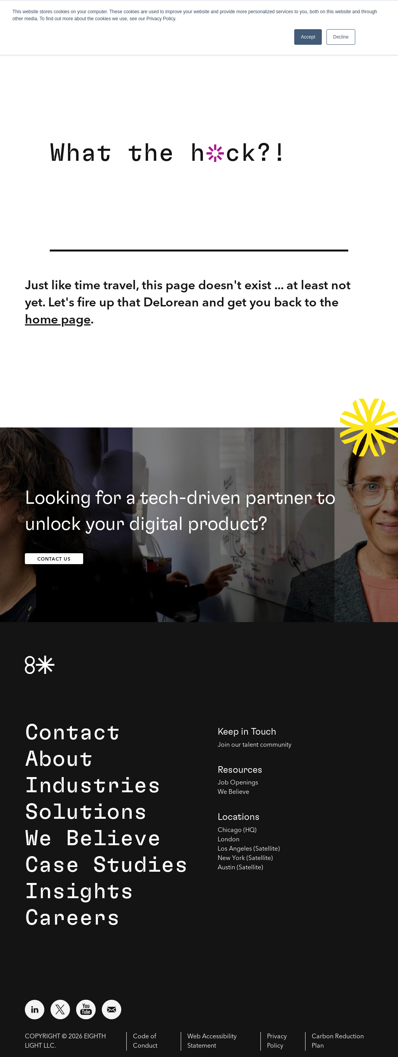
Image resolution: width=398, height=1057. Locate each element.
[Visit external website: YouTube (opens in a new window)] (86, 1009)
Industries (93, 786)
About (59, 759)
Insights (79, 891)
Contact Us (54, 559)
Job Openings (238, 783)
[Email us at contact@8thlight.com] (111, 1009)
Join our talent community (255, 745)
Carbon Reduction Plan (338, 1041)
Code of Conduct (145, 1041)
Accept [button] (308, 37)
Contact (72, 733)
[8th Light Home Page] (39, 665)
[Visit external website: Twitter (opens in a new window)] (60, 1009)
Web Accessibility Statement (212, 1041)
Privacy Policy (277, 1041)
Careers (72, 918)
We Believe (93, 838)
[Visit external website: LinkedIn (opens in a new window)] (34, 1009)
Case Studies (106, 865)
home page (58, 319)
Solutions (86, 812)
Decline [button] (341, 37)
